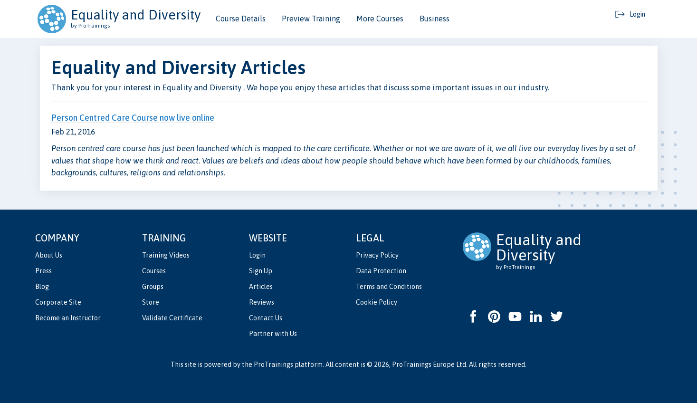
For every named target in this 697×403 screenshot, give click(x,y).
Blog (42, 286)
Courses (154, 271)
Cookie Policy (376, 302)
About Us (48, 255)
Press (43, 271)
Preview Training (311, 18)
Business (434, 18)
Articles (261, 286)
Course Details (241, 18)
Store (150, 302)
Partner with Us (273, 333)
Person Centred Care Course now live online (132, 118)
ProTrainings (273, 364)
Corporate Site (58, 302)
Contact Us (265, 318)
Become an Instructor (68, 318)
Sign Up (260, 271)
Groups (152, 286)
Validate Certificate (172, 318)
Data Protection (381, 271)
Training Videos (166, 255)
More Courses (379, 18)
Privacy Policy (377, 255)
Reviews (261, 302)
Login (257, 255)
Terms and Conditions (389, 286)
